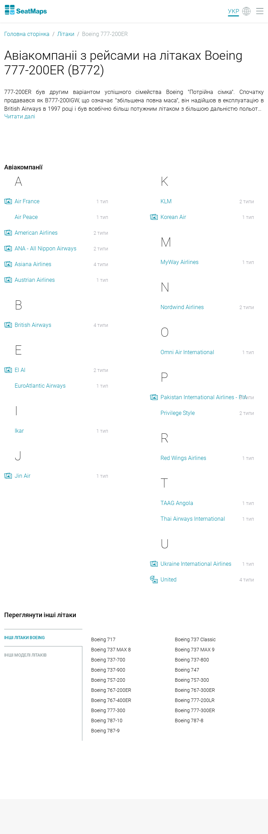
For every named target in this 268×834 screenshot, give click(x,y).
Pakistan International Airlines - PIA (204, 397)
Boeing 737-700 (108, 660)
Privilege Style (178, 413)
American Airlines (36, 232)
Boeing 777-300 (108, 710)
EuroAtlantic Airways (40, 385)
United (169, 579)
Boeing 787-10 (106, 720)
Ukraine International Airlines (196, 564)
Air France (27, 201)
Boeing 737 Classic (195, 639)
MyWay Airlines (180, 262)
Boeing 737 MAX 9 (195, 649)
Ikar (19, 430)
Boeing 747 (187, 670)
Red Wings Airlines (183, 458)
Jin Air (22, 476)
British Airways (33, 325)
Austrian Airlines (35, 280)
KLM (166, 201)
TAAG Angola (177, 503)
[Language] (239, 11)
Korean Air (173, 217)
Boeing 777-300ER (195, 710)
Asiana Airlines (33, 264)
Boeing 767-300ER (195, 690)
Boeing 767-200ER (111, 690)
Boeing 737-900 (108, 670)
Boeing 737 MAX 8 (111, 649)
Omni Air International (187, 352)
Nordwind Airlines (182, 307)
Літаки (65, 34)
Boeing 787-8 (189, 720)
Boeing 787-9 (105, 730)
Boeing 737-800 (192, 660)
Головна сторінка (27, 34)
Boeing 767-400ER (111, 700)
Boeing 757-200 (108, 680)
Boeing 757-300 (192, 680)
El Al (20, 370)
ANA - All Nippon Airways (45, 248)
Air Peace (26, 217)
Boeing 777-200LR (195, 700)
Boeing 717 (103, 639)
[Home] (25, 10)
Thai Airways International (193, 518)
